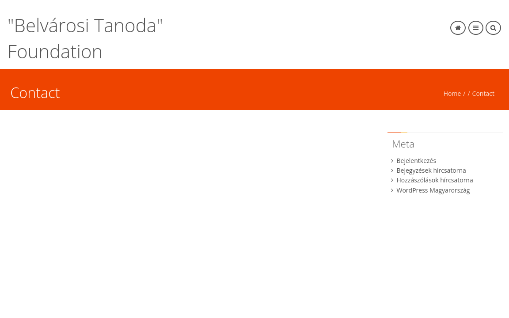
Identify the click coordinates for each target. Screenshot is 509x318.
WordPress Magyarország (433, 190)
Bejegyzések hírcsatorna (431, 170)
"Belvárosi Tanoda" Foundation (85, 38)
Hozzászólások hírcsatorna (435, 180)
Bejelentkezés (417, 160)
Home (452, 93)
